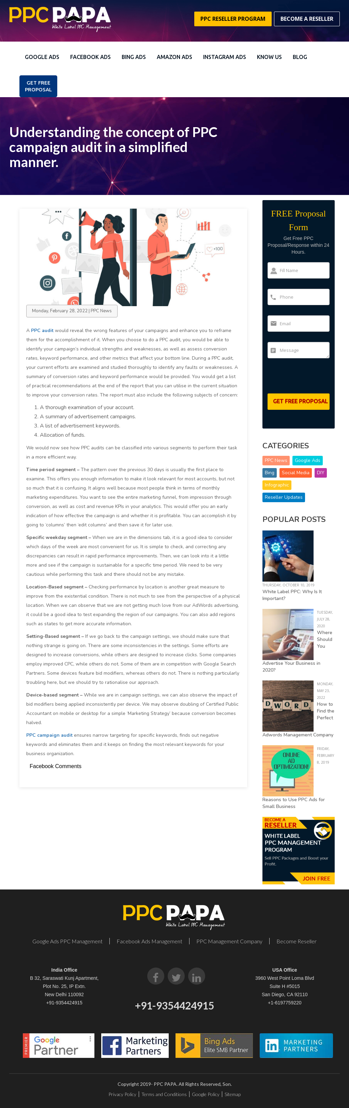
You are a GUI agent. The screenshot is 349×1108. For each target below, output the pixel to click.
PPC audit (42, 330)
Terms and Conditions (164, 1094)
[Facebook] (155, 976)
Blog (300, 57)
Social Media (295, 472)
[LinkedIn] (196, 976)
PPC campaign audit (49, 735)
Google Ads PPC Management (67, 941)
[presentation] (307, 379)
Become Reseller (296, 941)
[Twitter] (176, 976)
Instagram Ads (224, 57)
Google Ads (42, 57)
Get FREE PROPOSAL (38, 86)
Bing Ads (134, 57)
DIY (320, 472)
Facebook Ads (90, 57)
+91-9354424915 (64, 1002)
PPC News (276, 460)
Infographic (277, 485)
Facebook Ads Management (149, 941)
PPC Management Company (229, 941)
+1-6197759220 (285, 1002)
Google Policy (205, 1094)
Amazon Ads (174, 57)
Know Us (269, 57)
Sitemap (233, 1094)
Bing (269, 472)
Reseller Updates (284, 497)
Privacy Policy (122, 1094)
